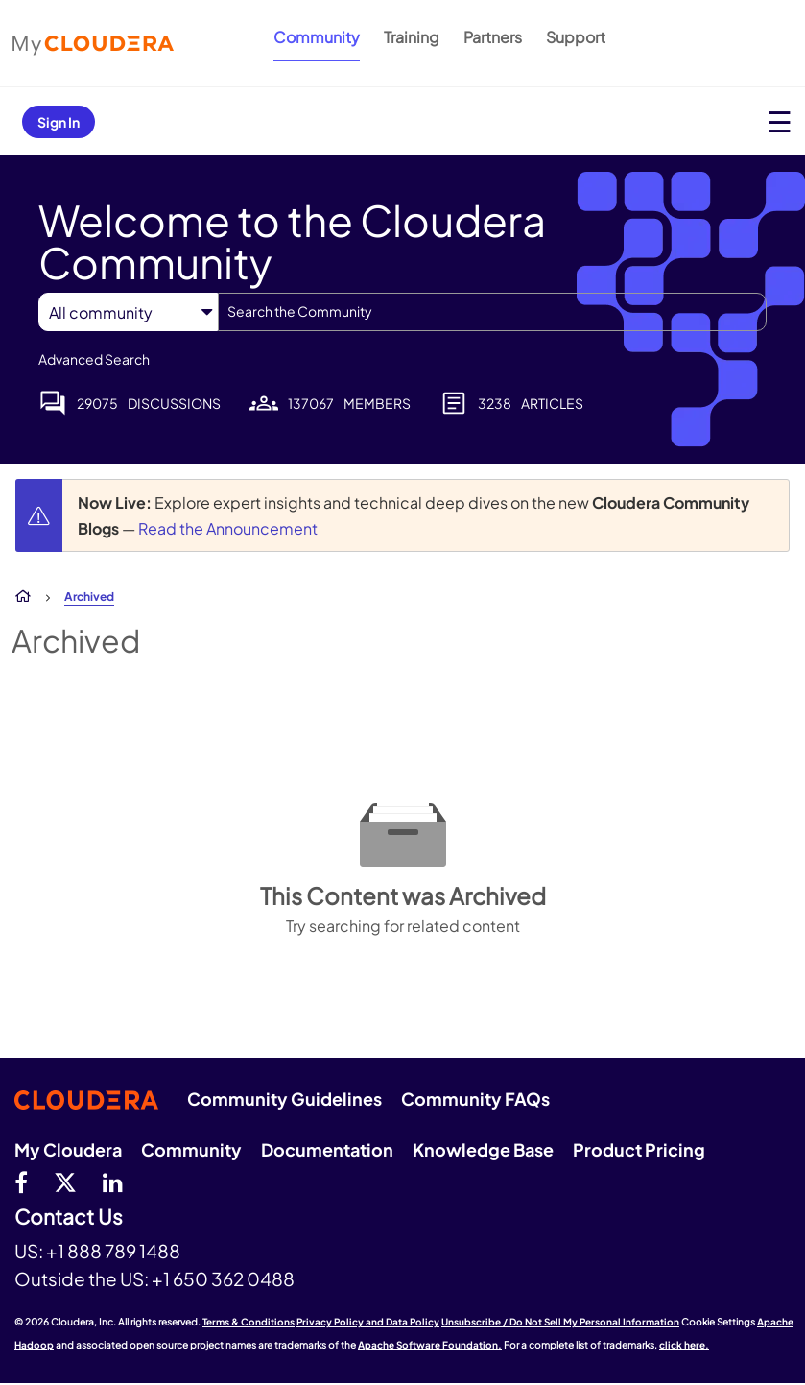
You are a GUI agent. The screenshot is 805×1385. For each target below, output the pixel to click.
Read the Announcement (228, 528)
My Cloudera (68, 1149)
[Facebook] (21, 1181)
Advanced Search (94, 359)
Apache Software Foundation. (430, 1344)
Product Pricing (639, 1149)
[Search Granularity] (128, 312)
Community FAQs (475, 1098)
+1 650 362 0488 (223, 1278)
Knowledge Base (483, 1149)
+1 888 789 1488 (113, 1250)
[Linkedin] (113, 1181)
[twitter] (65, 1181)
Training (411, 37)
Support (575, 37)
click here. (684, 1344)
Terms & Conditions (248, 1321)
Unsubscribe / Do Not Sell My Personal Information (560, 1321)
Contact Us (68, 1217)
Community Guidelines (284, 1098)
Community (316, 37)
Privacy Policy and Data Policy (367, 1321)
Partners (492, 37)
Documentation (327, 1149)
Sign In (58, 122)
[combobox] (492, 312)
